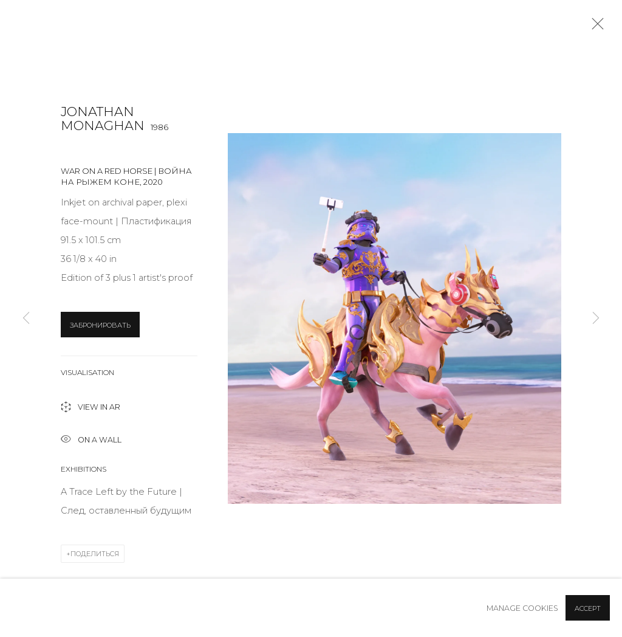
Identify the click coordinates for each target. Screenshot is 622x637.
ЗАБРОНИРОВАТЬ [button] (100, 325)
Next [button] (596, 318)
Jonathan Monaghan (103, 119)
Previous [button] (26, 318)
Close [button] (595, 27)
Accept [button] (588, 608)
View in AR (90, 408)
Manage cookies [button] (522, 608)
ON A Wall (91, 440)
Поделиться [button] (94, 553)
